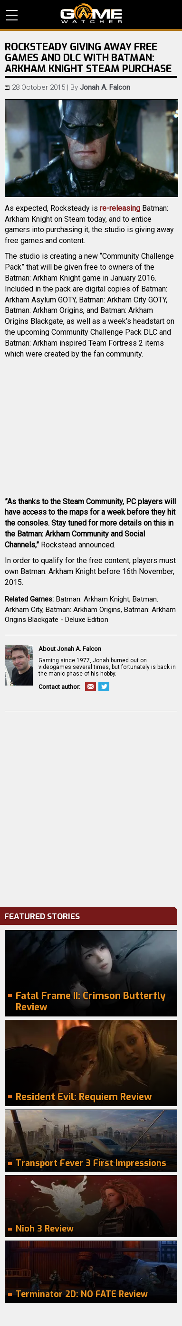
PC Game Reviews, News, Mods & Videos (91, 13)
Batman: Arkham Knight (92, 599)
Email (90, 686)
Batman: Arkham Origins (83, 609)
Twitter (103, 686)
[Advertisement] (91, 807)
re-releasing (120, 208)
